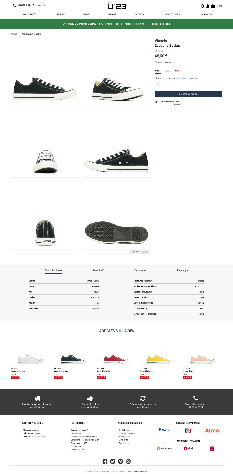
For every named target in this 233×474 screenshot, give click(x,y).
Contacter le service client (34, 436)
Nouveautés (30, 14)
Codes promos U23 (79, 443)
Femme (86, 14)
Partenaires (76, 433)
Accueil (14, 34)
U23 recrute (76, 446)
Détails (177, 104)
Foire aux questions (127, 433)
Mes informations (30, 430)
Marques (207, 14)
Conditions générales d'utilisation (85, 439)
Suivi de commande (31, 433)
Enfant (112, 14)
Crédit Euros (124, 430)
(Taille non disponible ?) (187, 78)
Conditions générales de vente (84, 436)
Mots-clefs (123, 439)
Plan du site (124, 443)
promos (139, 14)
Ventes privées (77, 449)
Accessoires (172, 14)
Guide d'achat (124, 436)
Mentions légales (140, 471)
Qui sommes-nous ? (79, 430)
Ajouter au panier (188, 94)
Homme (61, 14)
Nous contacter (39, 5)
